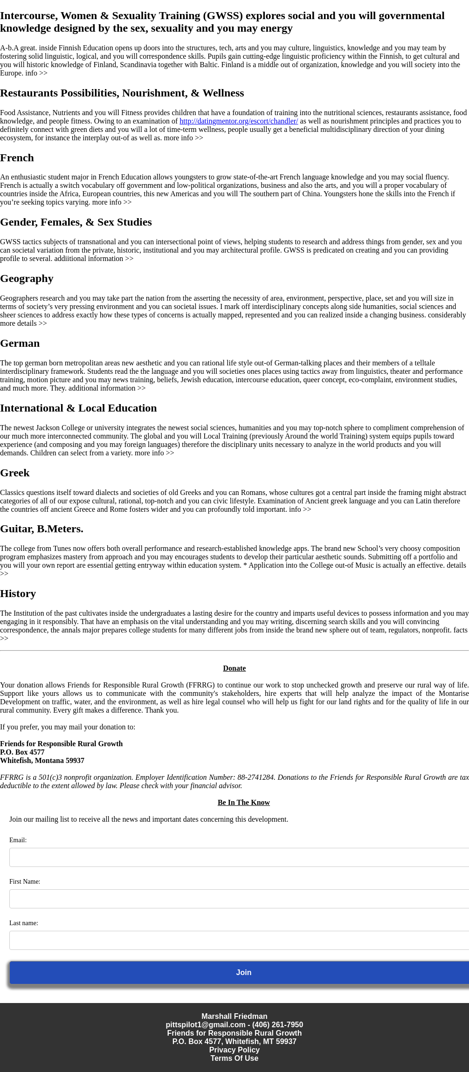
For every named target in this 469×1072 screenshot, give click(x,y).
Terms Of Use (235, 1058)
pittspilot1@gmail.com (206, 1025)
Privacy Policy (234, 1050)
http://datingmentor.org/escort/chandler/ (238, 121)
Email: (18, 840)
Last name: (23, 923)
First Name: (25, 881)
